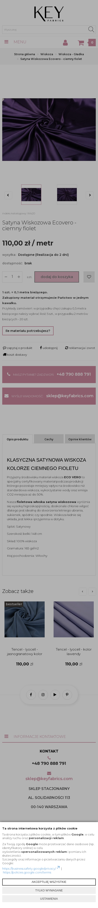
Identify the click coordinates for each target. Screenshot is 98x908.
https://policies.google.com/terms (27, 872)
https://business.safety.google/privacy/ (31, 868)
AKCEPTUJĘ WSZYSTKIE (49, 882)
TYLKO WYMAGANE (49, 890)
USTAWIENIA (49, 898)
